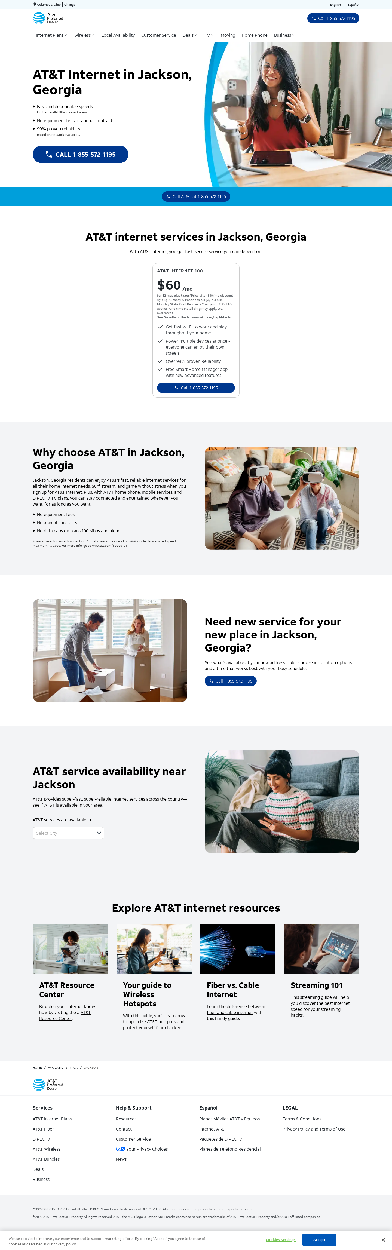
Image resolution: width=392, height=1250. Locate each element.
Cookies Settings (281, 1239)
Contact (124, 1129)
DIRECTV (41, 1139)
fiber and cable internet (230, 1012)
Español (353, 4)
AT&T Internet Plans (52, 1119)
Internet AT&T (212, 1129)
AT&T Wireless (46, 1149)
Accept (319, 1239)
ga (76, 1067)
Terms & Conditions (302, 1119)
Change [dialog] (70, 4)
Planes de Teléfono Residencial (230, 1149)
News (121, 1159)
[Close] (383, 1240)
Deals (38, 1169)
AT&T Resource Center (65, 1015)
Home (37, 1067)
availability (58, 1067)
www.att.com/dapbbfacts (211, 317)
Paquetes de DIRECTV (220, 1139)
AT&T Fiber (43, 1129)
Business (41, 1179)
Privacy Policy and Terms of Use (314, 1129)
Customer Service (133, 1139)
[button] (99, 833)
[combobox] (62, 833)
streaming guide (316, 997)
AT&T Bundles (46, 1159)
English (335, 4)
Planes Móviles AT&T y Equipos (229, 1119)
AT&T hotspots (161, 1021)
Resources (126, 1119)
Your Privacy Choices (142, 1149)
